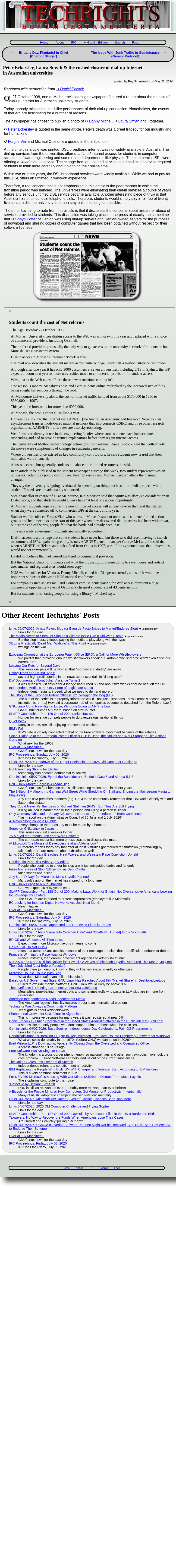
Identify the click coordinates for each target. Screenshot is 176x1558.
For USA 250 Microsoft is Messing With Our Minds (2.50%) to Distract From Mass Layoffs (75, 1077)
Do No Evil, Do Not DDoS (28, 947)
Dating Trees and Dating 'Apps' (32, 673)
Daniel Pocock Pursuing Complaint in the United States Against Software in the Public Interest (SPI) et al (86, 1021)
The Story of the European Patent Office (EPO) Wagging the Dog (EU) (61, 695)
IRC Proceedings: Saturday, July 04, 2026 (40, 917)
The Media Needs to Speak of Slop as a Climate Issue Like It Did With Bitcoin (66, 636)
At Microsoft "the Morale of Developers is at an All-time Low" (53, 843)
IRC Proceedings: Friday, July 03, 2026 (38, 1143)
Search (120, 42)
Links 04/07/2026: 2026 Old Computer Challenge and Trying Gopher (59, 1106)
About (60, 42)
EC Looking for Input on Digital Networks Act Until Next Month (54, 902)
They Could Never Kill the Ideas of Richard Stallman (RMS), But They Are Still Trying (71, 806)
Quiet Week (17, 721)
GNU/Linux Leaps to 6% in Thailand (35, 884)
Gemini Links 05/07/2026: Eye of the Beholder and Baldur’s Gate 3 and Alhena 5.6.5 (71, 777)
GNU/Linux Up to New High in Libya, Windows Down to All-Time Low (59, 706)
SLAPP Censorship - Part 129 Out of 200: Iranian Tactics (51, 714)
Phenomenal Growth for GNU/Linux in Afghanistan (46, 1014)
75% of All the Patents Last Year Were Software (44, 836)
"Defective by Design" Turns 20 (32, 1084)
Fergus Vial (17, 142)
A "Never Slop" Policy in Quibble (33, 821)
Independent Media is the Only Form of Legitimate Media (51, 688)
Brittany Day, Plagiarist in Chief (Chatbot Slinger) (43, 54)
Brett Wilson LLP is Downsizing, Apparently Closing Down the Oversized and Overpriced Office (79, 1043)
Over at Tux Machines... (26, 747)
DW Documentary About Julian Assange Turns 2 (44, 680)
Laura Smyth (128, 121)
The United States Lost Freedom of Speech (41, 1062)
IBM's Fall (16, 728)
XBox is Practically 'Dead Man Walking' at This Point (47, 643)
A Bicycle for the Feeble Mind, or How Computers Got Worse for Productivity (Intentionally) (75, 1091)
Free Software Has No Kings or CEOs (37, 1051)
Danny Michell (100, 121)
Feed (135, 42)
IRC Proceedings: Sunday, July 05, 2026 (39, 754)
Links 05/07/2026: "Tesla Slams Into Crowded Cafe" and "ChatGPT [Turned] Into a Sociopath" (78, 932)
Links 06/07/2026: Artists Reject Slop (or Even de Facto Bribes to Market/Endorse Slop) (73, 628)
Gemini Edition (97, 42)
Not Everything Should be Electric (34, 769)
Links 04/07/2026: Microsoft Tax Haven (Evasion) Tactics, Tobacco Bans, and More (70, 1099)
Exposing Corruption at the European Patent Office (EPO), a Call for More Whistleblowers (75, 654)
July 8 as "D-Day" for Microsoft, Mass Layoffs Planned (49, 877)
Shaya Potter (26, 219)
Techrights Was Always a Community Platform (43, 1006)
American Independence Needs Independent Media (47, 999)
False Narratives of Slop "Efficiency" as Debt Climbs (47, 869)
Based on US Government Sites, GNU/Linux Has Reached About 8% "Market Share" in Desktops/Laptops (87, 980)
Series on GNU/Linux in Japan (31, 828)
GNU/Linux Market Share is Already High (39, 784)
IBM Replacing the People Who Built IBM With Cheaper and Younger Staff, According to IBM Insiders (83, 1069)
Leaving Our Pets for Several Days (34, 665)
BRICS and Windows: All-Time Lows (36, 940)
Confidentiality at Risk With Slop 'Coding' (39, 862)
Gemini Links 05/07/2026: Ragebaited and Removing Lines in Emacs (60, 925)
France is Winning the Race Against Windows (42, 954)
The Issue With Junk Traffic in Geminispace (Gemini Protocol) (125, 54)
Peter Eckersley (21, 129)
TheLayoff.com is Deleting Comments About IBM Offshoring (53, 988)
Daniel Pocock (72, 89)
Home (44, 42)
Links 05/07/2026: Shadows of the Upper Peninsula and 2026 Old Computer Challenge (73, 762)
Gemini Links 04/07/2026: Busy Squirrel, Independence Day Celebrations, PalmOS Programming (80, 1028)
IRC (73, 42)
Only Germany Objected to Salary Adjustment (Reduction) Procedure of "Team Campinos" (75, 814)
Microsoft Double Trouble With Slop (35, 973)
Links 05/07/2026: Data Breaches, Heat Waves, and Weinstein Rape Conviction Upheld (73, 854)
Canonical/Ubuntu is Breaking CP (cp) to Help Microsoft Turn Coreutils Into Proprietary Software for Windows (89, 1036)
